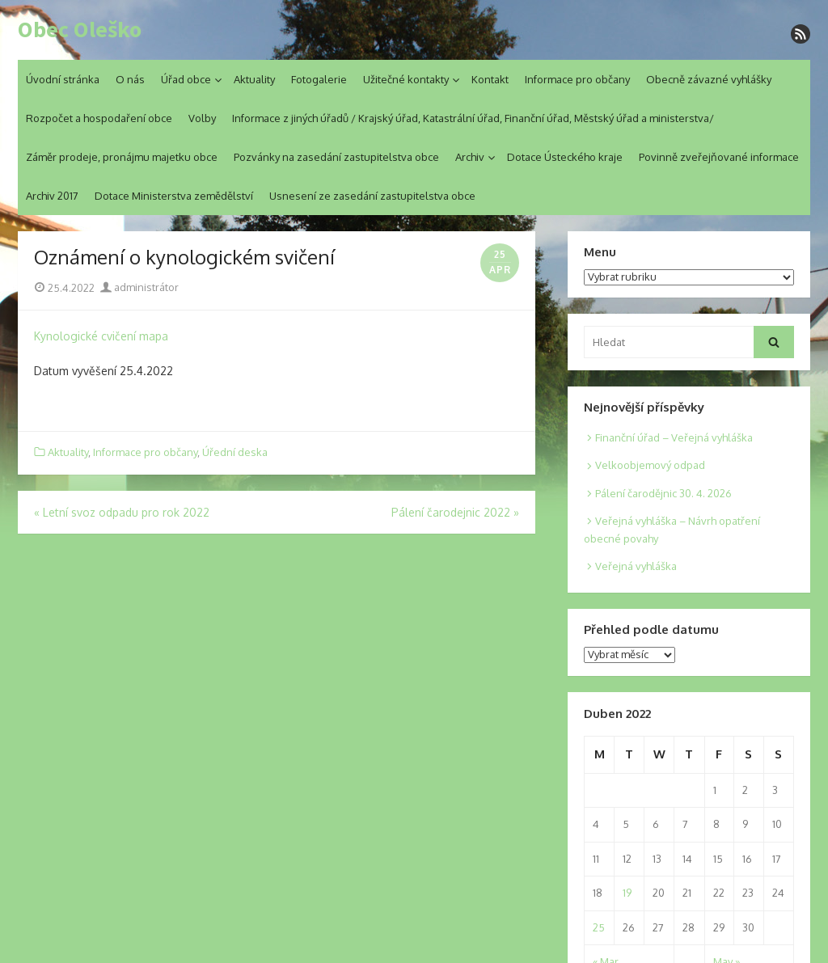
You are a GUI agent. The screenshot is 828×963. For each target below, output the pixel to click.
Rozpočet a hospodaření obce (99, 118)
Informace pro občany (577, 79)
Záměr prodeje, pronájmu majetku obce (122, 156)
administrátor (139, 287)
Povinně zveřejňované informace (719, 156)
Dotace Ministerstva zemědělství (174, 195)
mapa (153, 336)
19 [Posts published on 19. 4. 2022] (627, 892)
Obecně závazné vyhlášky (708, 79)
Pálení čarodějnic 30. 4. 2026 (663, 493)
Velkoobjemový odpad (650, 464)
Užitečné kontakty (406, 79)
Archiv (469, 156)
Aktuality (254, 79)
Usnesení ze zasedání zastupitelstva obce (372, 195)
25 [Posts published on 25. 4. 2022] (599, 927)
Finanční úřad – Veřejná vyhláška (674, 437)
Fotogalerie (319, 79)
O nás (130, 79)
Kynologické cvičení (85, 336)
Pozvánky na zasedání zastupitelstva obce (336, 156)
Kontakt (490, 79)
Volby (202, 118)
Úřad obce (186, 79)
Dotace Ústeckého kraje (565, 156)
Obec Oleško (80, 30)
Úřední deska (235, 452)
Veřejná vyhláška (636, 566)
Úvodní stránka (62, 79)
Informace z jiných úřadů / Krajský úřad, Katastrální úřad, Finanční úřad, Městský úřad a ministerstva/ (473, 118)
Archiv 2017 (52, 195)
